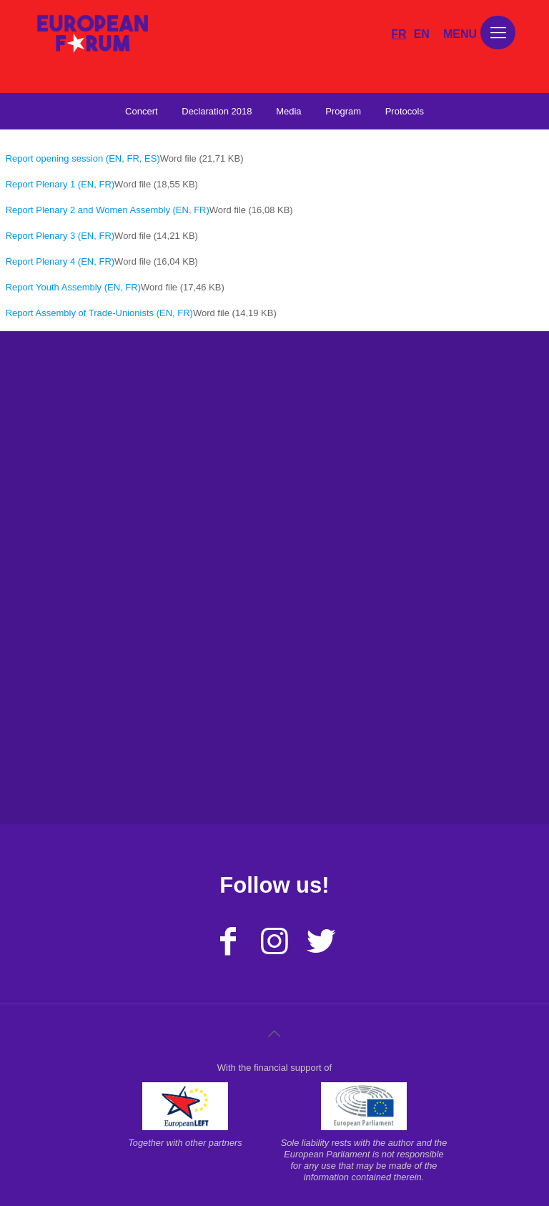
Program (343, 111)
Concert (141, 111)
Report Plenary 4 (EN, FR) (60, 261)
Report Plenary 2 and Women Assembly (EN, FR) (107, 210)
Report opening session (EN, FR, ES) (83, 158)
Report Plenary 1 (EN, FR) (60, 184)
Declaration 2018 (217, 111)
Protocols (404, 111)
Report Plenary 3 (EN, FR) (60, 235)
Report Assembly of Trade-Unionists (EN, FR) (99, 313)
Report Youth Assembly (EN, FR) (73, 287)
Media (288, 111)
